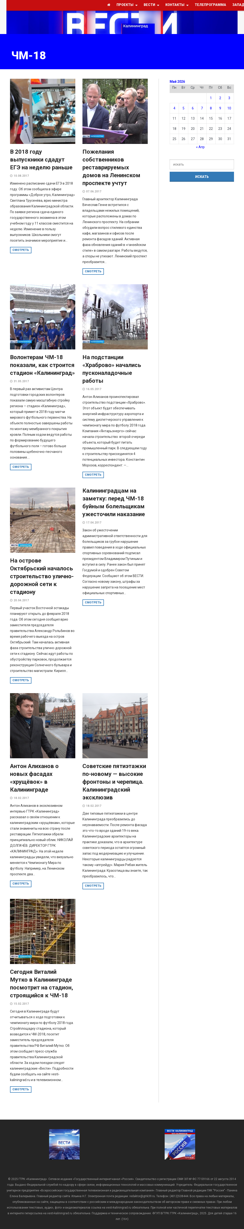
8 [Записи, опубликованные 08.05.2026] (211, 108)
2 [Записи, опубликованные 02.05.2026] (220, 98)
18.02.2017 (21, 798)
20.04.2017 (21, 600)
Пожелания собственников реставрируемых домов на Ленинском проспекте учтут (111, 167)
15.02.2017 (21, 1003)
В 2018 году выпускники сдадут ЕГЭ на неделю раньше (41, 159)
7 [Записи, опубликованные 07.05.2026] (202, 108)
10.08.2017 (21, 175)
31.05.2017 (21, 381)
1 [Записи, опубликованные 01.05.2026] (211, 98)
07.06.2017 (93, 191)
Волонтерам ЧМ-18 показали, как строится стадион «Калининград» (42, 365)
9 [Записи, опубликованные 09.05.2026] (220, 108)
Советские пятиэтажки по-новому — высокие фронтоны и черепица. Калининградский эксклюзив (114, 782)
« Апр (200, 147)
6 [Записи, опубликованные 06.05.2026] (193, 108)
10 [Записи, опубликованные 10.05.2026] (229, 108)
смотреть (20, 250)
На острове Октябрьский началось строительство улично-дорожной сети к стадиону (42, 576)
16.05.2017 (93, 389)
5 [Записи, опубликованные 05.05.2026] (183, 108)
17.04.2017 (93, 522)
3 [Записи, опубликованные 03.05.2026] (229, 98)
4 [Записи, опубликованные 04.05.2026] (174, 108)
